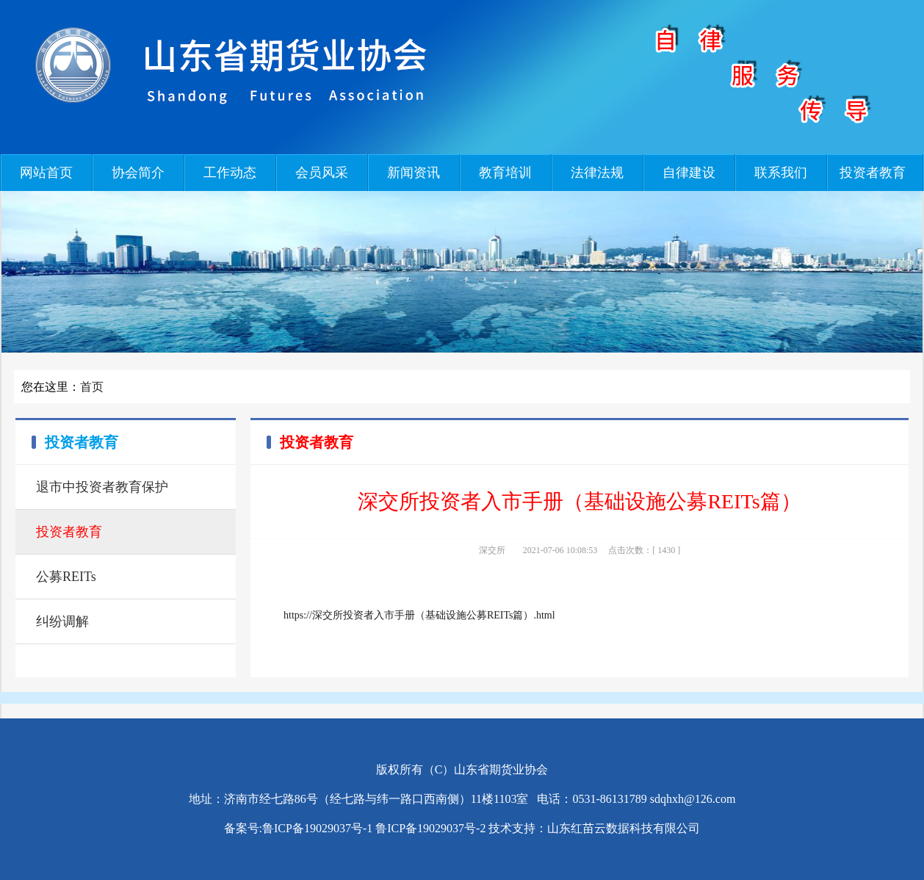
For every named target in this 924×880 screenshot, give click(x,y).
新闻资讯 (413, 172)
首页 (92, 387)
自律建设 (689, 172)
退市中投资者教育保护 (102, 487)
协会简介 (138, 172)
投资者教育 (873, 172)
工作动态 (229, 172)
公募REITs (66, 576)
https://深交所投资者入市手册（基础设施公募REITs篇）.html (419, 615)
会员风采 (321, 172)
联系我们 (780, 172)
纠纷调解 (62, 621)
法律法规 (597, 172)
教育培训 (505, 172)
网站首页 (46, 172)
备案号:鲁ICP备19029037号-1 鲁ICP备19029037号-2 (355, 828)
